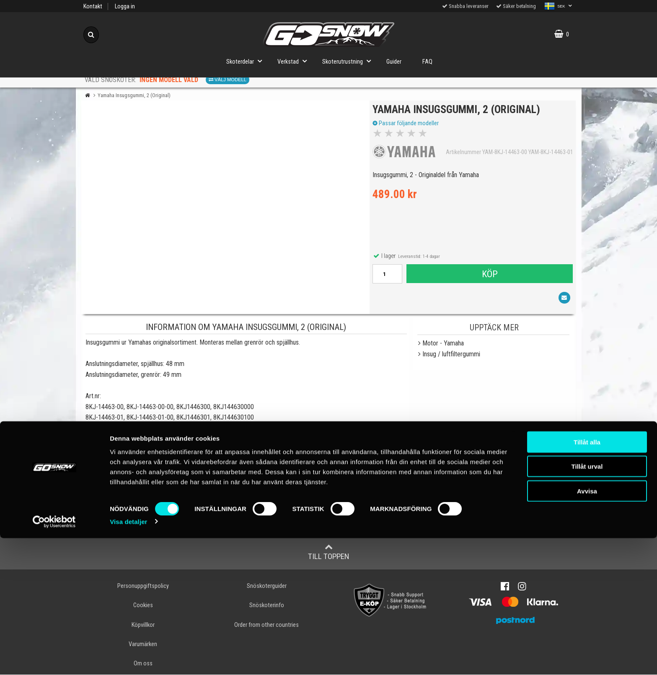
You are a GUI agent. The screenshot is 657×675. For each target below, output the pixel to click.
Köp (489, 277)
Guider (393, 61)
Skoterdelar (246, 61)
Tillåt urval (587, 603)
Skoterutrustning (349, 61)
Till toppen (328, 553)
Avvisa (587, 627)
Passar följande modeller (409, 127)
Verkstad (294, 61)
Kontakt (92, 6)
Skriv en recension (329, 519)
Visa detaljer (128, 658)
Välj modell (227, 79)
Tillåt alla (587, 578)
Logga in (125, 6)
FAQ (427, 61)
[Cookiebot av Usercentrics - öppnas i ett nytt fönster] (54, 658)
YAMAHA (105, 460)
